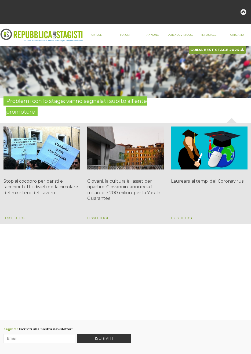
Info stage (208, 34)
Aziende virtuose (180, 34)
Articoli (97, 34)
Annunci (153, 34)
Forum (125, 34)
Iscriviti (104, 338)
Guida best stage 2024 (217, 50)
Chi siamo (237, 34)
